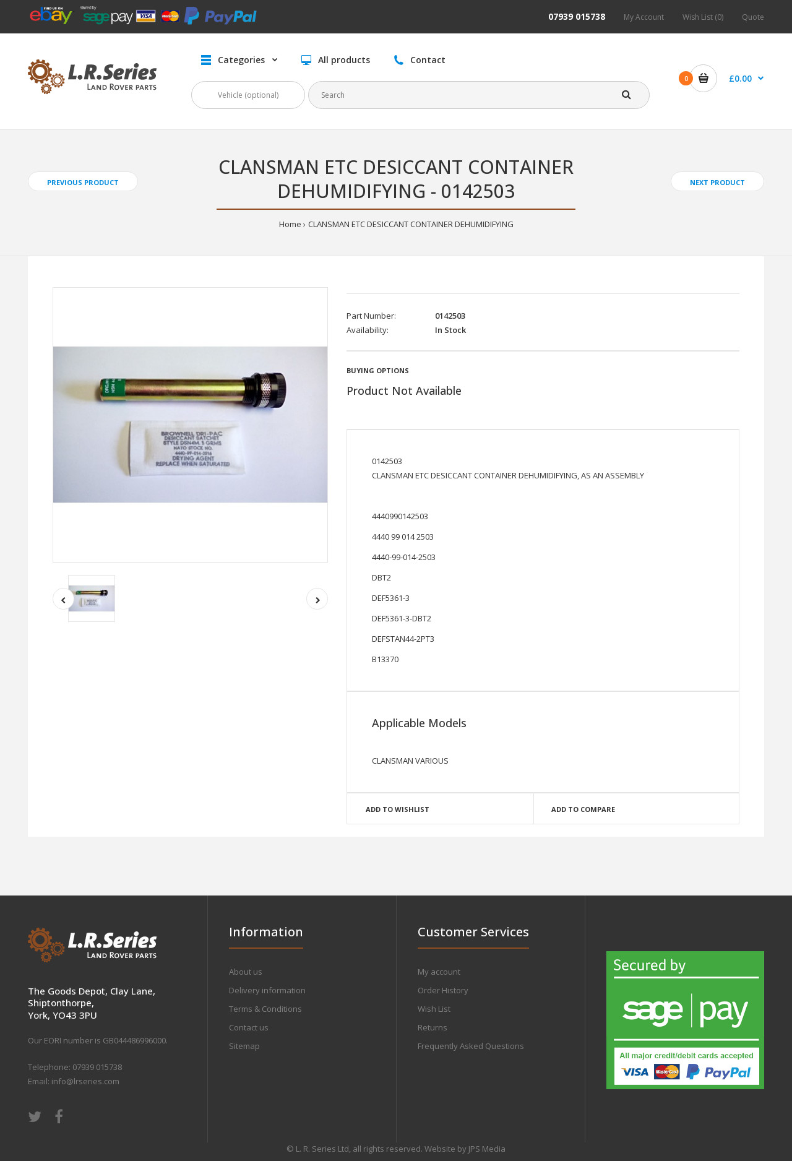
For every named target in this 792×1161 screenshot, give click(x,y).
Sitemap (244, 1045)
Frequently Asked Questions (471, 1045)
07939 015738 (576, 16)
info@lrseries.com (85, 1081)
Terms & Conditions (265, 1008)
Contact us (249, 1027)
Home (290, 224)
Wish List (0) (702, 17)
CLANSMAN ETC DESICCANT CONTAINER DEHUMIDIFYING (411, 224)
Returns (432, 1027)
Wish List (434, 1008)
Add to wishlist (397, 809)
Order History (443, 990)
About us (245, 971)
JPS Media (487, 1148)
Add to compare (583, 809)
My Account (644, 17)
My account (439, 971)
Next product (717, 182)
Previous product (83, 182)
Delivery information (267, 990)
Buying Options (377, 370)
